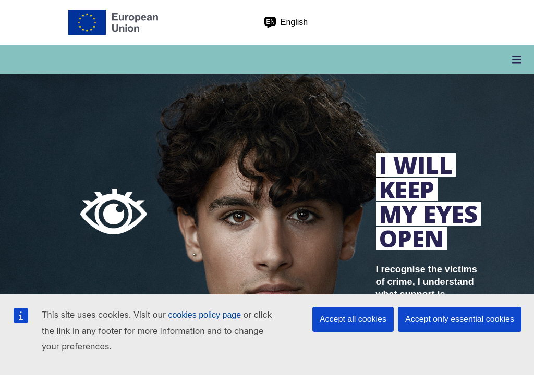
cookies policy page (204, 314)
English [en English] (286, 22)
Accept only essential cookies (459, 319)
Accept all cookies (353, 319)
